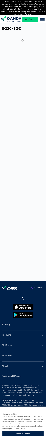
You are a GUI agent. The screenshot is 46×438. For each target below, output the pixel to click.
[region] (23, 422)
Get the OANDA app (12, 376)
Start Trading (30, 19)
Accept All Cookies (23, 433)
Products (6, 335)
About (5, 366)
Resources (7, 356)
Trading (6, 325)
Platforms (7, 345)
